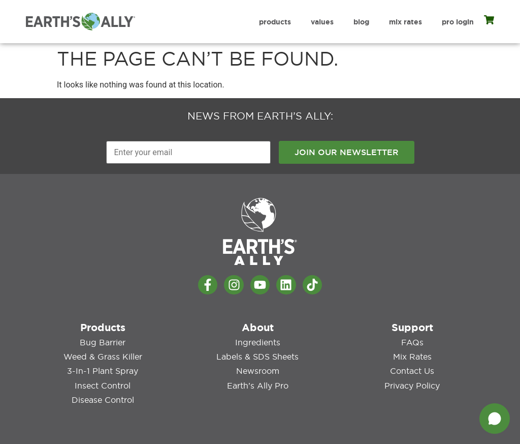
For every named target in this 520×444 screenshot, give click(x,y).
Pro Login (458, 21)
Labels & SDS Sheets (257, 356)
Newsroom (257, 371)
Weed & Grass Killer (102, 356)
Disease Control (103, 399)
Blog (361, 21)
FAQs (412, 342)
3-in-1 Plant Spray (102, 371)
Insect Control (103, 385)
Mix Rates (405, 21)
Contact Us (412, 371)
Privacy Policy (412, 385)
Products (275, 21)
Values (322, 21)
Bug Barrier (102, 342)
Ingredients (257, 342)
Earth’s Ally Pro (257, 385)
